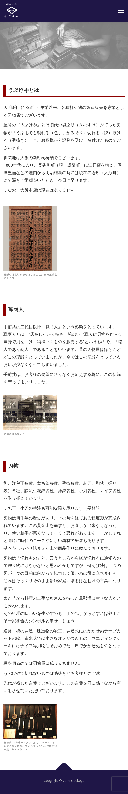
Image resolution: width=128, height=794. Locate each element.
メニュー (121, 12)
